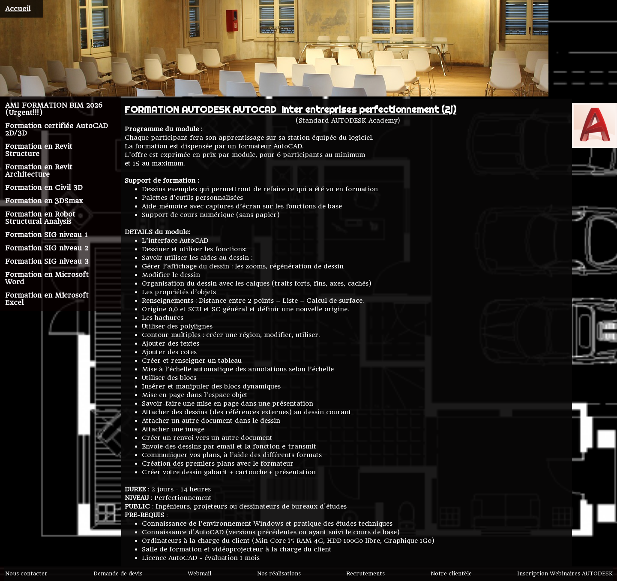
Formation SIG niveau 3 (47, 261)
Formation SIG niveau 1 (46, 235)
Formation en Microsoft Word (47, 278)
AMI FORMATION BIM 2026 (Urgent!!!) (53, 109)
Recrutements (365, 574)
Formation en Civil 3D (44, 188)
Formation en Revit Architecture (38, 170)
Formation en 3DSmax (44, 201)
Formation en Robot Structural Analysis (40, 218)
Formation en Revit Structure (38, 150)
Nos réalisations (279, 574)
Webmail (199, 574)
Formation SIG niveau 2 (46, 248)
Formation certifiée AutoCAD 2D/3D (56, 129)
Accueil (17, 9)
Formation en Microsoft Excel (47, 299)
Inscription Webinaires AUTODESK (565, 574)
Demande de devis (117, 574)
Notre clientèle (451, 574)
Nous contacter (26, 574)
